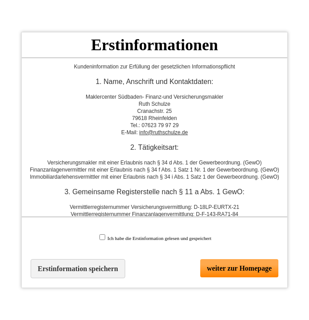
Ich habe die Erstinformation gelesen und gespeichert (155, 237)
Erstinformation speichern (78, 268)
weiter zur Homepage (239, 268)
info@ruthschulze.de (163, 132)
